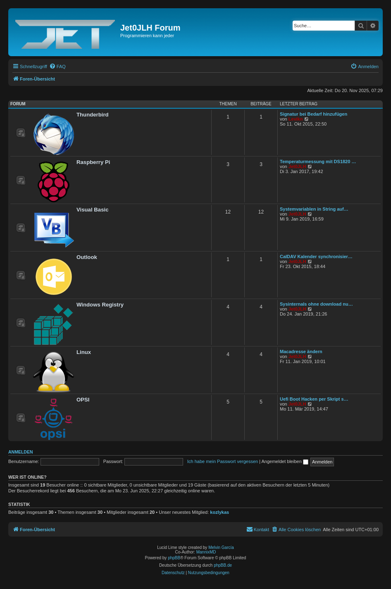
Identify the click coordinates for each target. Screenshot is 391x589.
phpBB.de (223, 565)
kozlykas (219, 512)
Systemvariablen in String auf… (314, 209)
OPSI (83, 400)
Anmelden (20, 451)
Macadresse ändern (301, 351)
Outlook (86, 257)
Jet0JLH (297, 166)
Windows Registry (100, 305)
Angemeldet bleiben (285, 461)
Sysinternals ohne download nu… (316, 304)
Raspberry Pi (93, 162)
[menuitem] (57, 66)
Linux (83, 352)
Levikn (295, 118)
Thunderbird (92, 115)
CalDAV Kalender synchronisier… (316, 256)
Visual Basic (92, 210)
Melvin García (221, 547)
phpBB (174, 558)
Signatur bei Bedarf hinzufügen (313, 114)
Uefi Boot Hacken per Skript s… (314, 399)
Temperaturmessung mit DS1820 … (318, 161)
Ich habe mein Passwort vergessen (222, 461)
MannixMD (206, 552)
